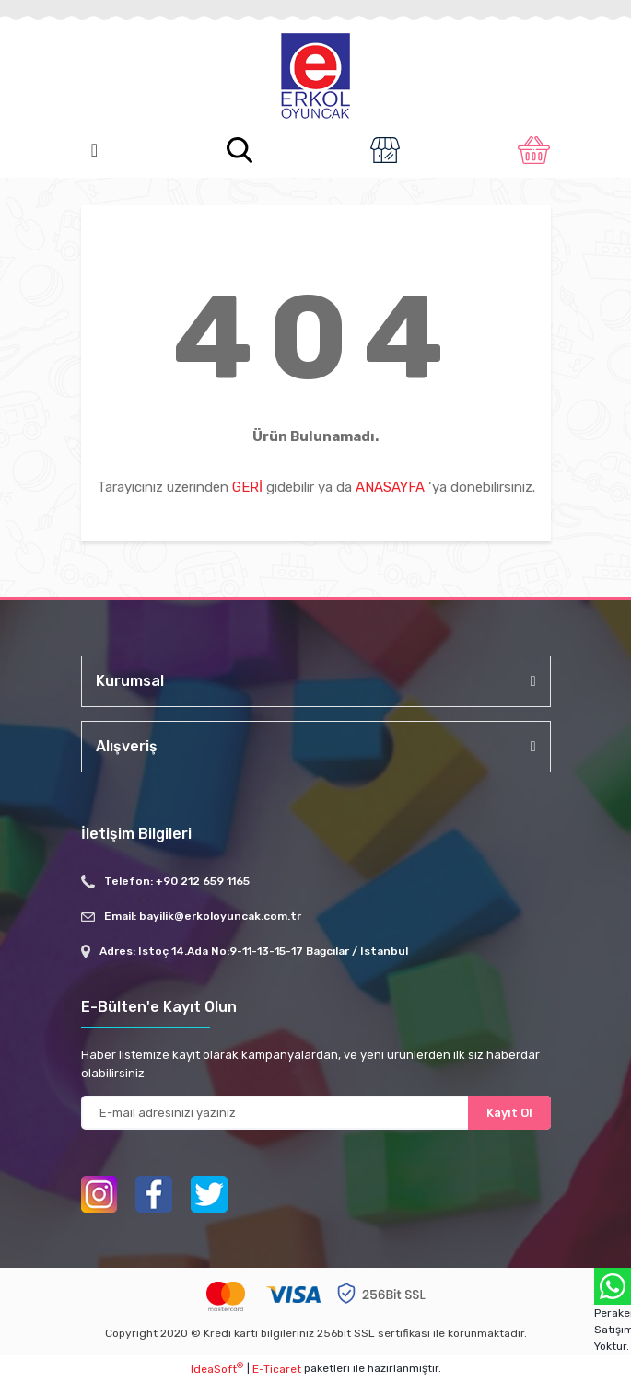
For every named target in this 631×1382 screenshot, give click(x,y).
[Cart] (534, 150)
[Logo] (316, 77)
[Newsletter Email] (316, 1113)
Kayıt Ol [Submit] (509, 1113)
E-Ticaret (276, 1369)
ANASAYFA (390, 487)
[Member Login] (385, 150)
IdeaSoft (217, 1368)
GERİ (247, 487)
